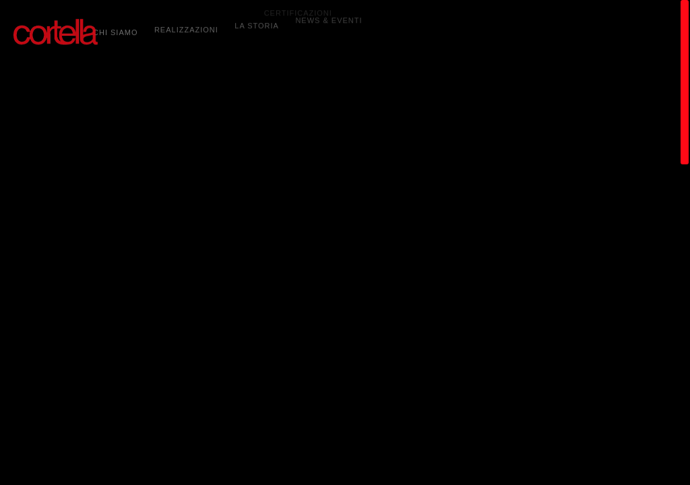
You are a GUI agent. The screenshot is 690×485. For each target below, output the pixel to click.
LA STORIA (256, 22)
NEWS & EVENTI (328, 15)
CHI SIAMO (115, 30)
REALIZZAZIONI (186, 27)
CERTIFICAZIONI (298, 5)
